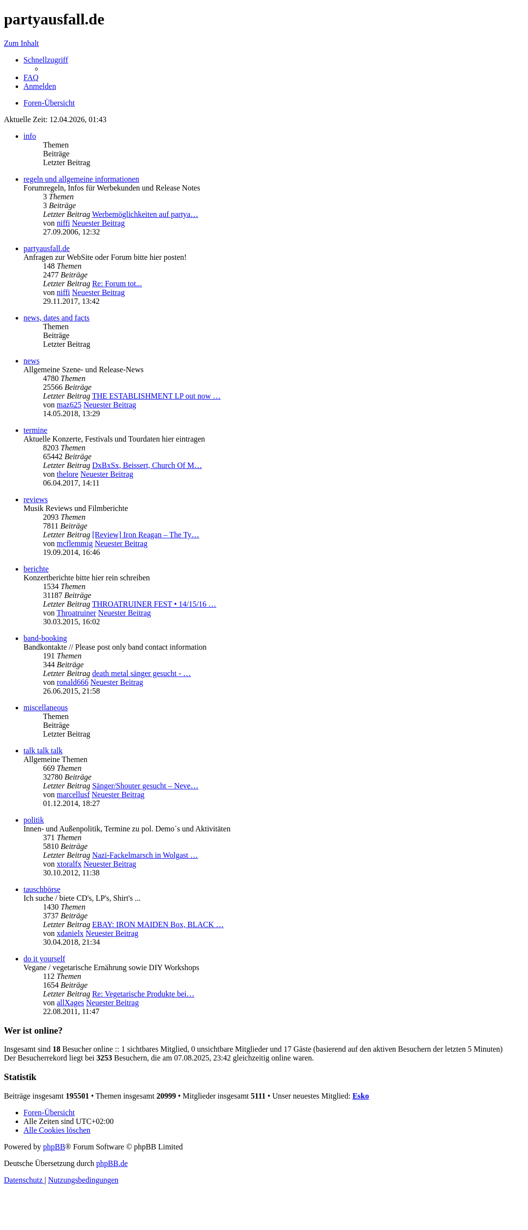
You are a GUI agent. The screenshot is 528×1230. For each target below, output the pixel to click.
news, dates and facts (56, 318)
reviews (35, 499)
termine (35, 430)
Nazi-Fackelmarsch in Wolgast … (145, 855)
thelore (67, 474)
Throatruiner (76, 613)
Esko (360, 1096)
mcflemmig (75, 543)
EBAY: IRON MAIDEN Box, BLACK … (157, 924)
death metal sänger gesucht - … (141, 673)
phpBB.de (112, 1163)
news (31, 361)
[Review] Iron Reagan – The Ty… (145, 534)
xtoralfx (69, 864)
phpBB (54, 1147)
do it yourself (44, 958)
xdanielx (70, 933)
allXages (70, 1002)
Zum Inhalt (21, 43)
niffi (63, 223)
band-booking (45, 638)
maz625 (69, 405)
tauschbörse (42, 889)
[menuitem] (31, 77)
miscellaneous (45, 707)
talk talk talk (43, 750)
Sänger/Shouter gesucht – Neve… (145, 786)
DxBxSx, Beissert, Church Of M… (147, 465)
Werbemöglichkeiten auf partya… (145, 214)
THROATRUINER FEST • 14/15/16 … (154, 604)
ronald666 (72, 682)
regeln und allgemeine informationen (81, 179)
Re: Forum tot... (117, 283)
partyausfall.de (46, 248)
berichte (36, 569)
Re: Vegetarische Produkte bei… (143, 994)
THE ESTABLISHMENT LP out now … (156, 396)
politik (33, 820)
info (29, 136)
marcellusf (73, 794)
